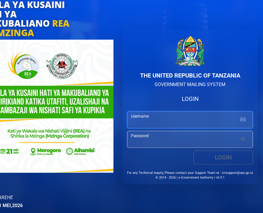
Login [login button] (223, 158)
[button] (7, 106)
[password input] (190, 140)
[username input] (190, 120)
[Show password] (243, 140)
